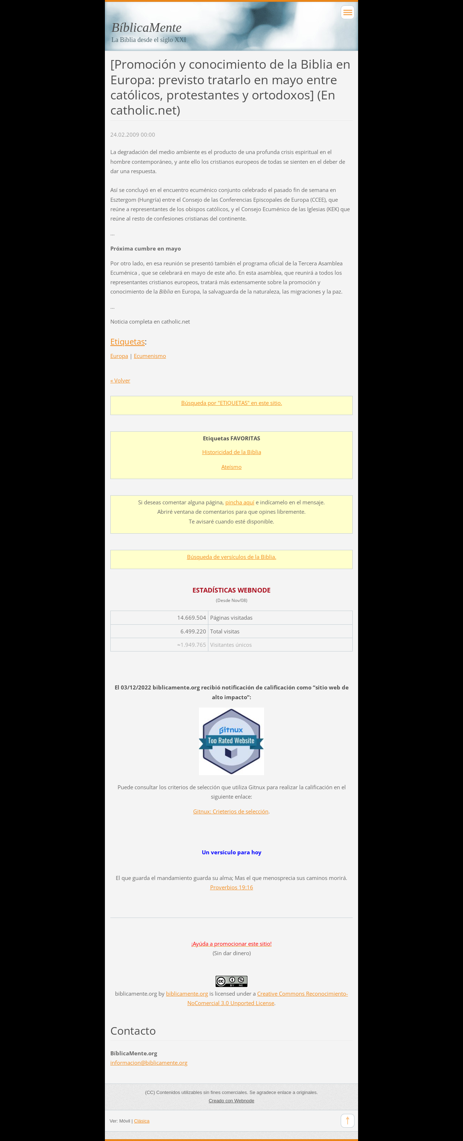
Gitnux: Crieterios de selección (230, 811)
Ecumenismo (150, 355)
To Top (347, 1121)
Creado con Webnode (231, 1100)
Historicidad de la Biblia (231, 452)
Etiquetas (127, 341)
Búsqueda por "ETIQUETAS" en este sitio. (231, 402)
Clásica (142, 1121)
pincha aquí (239, 502)
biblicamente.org (136, 993)
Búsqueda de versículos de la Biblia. (231, 556)
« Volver (120, 380)
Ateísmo (231, 466)
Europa (119, 355)
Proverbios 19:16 (231, 887)
